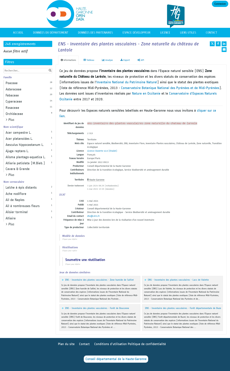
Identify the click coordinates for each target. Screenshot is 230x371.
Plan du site (66, 344)
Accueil (18, 32)
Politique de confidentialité (147, 344)
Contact (211, 32)
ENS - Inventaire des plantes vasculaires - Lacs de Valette (178, 279)
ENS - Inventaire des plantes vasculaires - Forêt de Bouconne (97, 308)
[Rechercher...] (27, 70)
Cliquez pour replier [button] (69, 251)
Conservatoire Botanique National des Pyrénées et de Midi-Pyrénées (170, 88)
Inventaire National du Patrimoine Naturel (126, 82)
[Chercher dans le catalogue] (50, 70)
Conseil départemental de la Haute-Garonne (115, 359)
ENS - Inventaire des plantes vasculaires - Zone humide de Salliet (99, 279)
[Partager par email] (224, 49)
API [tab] (141, 60)
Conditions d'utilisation (111, 344)
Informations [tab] (68, 60)
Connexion (220, 3)
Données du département (50, 32)
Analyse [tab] (107, 60)
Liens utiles (188, 32)
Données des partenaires (95, 32)
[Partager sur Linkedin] (224, 43)
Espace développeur (136, 32)
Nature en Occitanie (146, 93)
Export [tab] (125, 60)
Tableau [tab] (89, 60)
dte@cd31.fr (93, 216)
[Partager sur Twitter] (212, 43)
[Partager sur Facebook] (218, 43)
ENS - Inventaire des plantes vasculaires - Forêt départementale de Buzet (183, 308)
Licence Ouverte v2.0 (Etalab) (102, 151)
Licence (165, 32)
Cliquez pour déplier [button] (69, 239)
